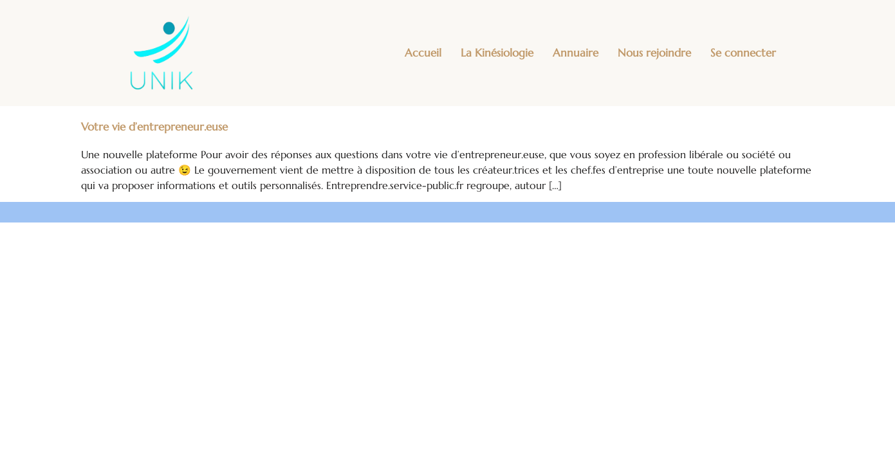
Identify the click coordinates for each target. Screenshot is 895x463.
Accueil (423, 53)
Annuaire (575, 53)
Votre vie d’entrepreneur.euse (154, 127)
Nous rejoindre (654, 53)
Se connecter (743, 53)
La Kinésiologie (497, 53)
